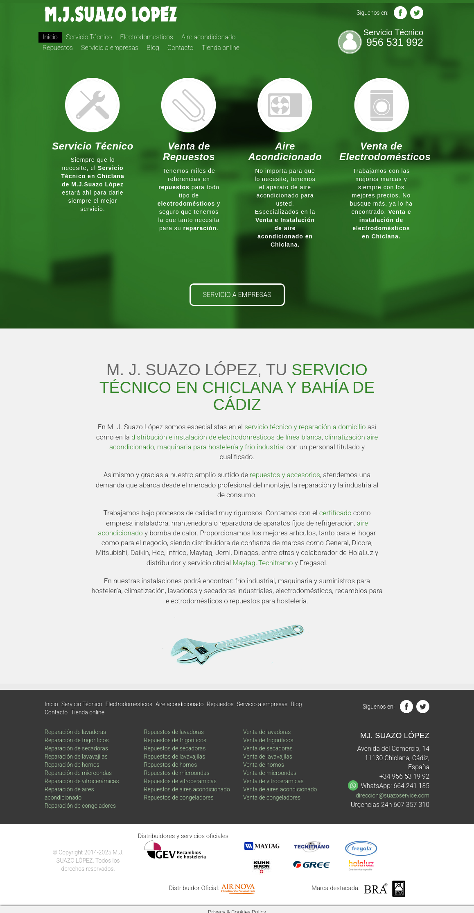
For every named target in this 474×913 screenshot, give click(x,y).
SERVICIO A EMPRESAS (237, 295)
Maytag (243, 563)
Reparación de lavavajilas (76, 756)
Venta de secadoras (268, 748)
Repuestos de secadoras (175, 748)
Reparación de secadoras (76, 748)
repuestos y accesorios (285, 475)
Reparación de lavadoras (75, 732)
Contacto (180, 48)
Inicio (50, 37)
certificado (335, 513)
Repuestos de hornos (170, 764)
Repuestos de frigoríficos (175, 740)
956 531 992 (394, 42)
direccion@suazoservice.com (392, 795)
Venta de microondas (269, 773)
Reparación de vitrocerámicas (82, 781)
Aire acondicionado (208, 37)
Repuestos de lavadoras (174, 732)
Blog (153, 48)
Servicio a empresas (109, 48)
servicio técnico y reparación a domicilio (305, 427)
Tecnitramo (275, 563)
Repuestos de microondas (177, 773)
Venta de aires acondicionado (280, 789)
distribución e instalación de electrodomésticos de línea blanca (226, 437)
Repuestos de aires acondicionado (187, 789)
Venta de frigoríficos (268, 740)
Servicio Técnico (89, 37)
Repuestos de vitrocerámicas (180, 781)
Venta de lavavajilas (267, 756)
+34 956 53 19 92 (404, 776)
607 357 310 (411, 805)
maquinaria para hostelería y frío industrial (221, 447)
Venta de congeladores (271, 797)
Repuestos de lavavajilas (174, 756)
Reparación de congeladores (80, 805)
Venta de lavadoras (267, 732)
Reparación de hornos (72, 764)
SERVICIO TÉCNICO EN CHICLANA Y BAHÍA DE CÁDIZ (237, 387)
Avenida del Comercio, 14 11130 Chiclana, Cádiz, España (393, 758)
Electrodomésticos (146, 37)
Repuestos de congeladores (179, 797)
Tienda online (220, 48)
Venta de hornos (263, 764)
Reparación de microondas (78, 773)
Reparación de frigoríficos (77, 740)
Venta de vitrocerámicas (273, 781)
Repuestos (58, 48)
